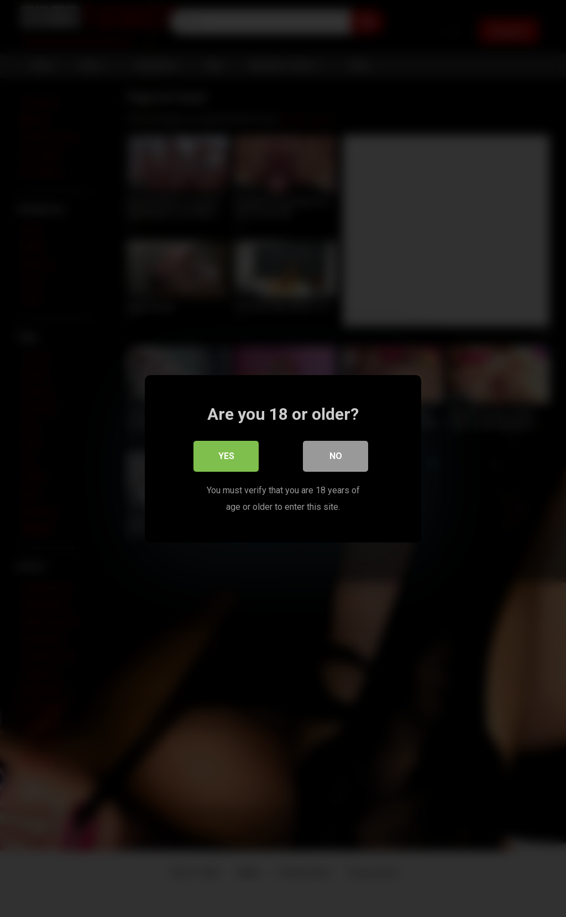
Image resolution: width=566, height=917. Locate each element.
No (335, 455)
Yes (226, 455)
